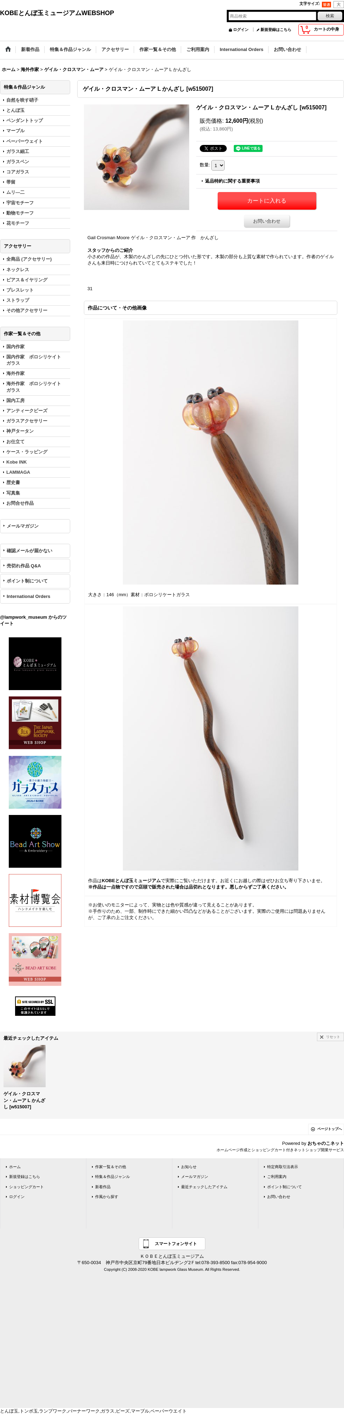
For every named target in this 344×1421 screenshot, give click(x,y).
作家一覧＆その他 (110, 1167)
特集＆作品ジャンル (112, 1176)
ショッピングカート (26, 1187)
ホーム (15, 1167)
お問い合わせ (266, 221)
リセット (333, 1037)
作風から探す (106, 1196)
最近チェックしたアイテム (204, 1187)
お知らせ (189, 1167)
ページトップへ (329, 1129)
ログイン (241, 29)
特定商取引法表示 (282, 1167)
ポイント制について (27, 581)
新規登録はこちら (275, 29)
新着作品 (103, 1187)
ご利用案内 (276, 1176)
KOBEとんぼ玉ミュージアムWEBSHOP (57, 13)
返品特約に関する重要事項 (232, 181)
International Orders (28, 596)
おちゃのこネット (325, 1143)
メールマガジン (23, 526)
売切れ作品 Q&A (24, 565)
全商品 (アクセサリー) (29, 259)
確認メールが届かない (29, 550)
